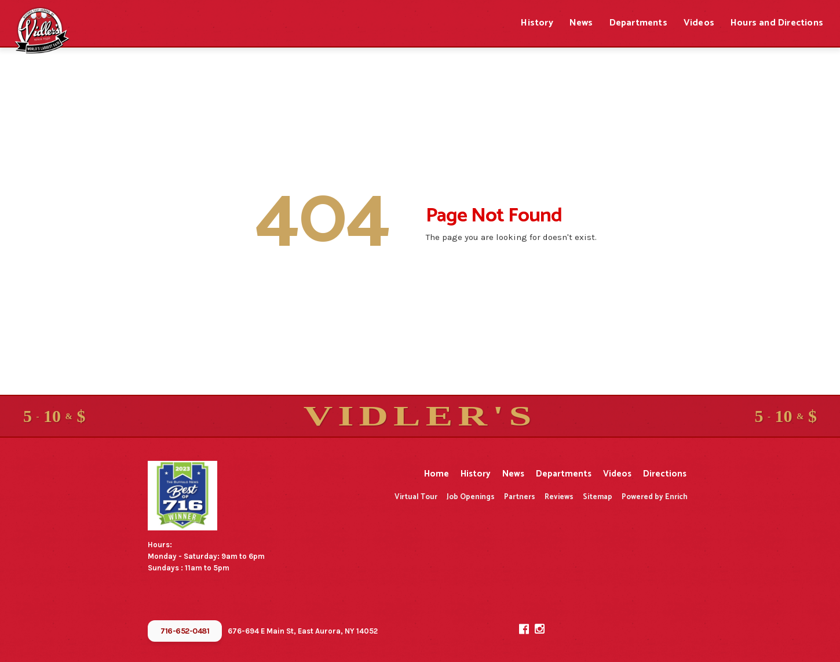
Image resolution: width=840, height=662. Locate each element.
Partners (519, 497)
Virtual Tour (416, 497)
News (581, 23)
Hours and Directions (777, 23)
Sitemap (597, 497)
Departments (638, 23)
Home (436, 474)
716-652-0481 (184, 631)
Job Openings (471, 497)
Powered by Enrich (655, 497)
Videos (699, 23)
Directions (664, 474)
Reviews (559, 497)
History (537, 23)
